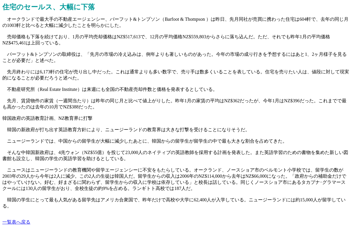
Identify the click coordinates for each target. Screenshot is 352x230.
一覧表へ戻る (16, 221)
